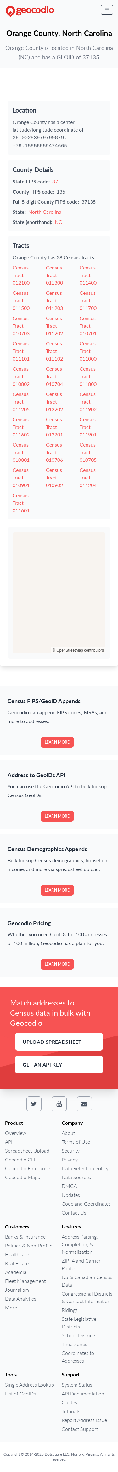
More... (13, 1307)
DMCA (69, 1186)
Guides (69, 1402)
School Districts (79, 1335)
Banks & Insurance (25, 1237)
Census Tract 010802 (21, 376)
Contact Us (74, 1212)
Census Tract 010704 (54, 376)
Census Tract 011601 (21, 502)
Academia (15, 1272)
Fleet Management (25, 1281)
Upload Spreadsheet (52, 1042)
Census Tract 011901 (88, 426)
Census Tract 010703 (21, 325)
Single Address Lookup (29, 1385)
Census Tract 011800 (88, 376)
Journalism (17, 1290)
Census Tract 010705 (88, 452)
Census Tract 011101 (21, 351)
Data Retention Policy (85, 1168)
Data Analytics (20, 1299)
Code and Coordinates (86, 1204)
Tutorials (71, 1411)
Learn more (57, 742)
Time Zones (74, 1344)
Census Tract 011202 (54, 325)
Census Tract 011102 (54, 351)
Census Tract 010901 (21, 477)
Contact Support (80, 1429)
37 (55, 181)
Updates (71, 1195)
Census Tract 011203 (54, 300)
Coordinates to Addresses (78, 1357)
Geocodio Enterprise (27, 1168)
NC (58, 222)
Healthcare (17, 1254)
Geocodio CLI (20, 1159)
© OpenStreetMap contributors (78, 650)
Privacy (70, 1159)
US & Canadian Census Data (87, 1281)
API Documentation (83, 1393)
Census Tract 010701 (88, 325)
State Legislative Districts (79, 1322)
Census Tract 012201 (54, 426)
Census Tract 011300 (54, 275)
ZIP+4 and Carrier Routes (81, 1264)
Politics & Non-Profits (28, 1245)
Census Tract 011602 (21, 426)
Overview (15, 1133)
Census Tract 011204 (88, 477)
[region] (59, 592)
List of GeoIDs (20, 1393)
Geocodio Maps (22, 1177)
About (68, 1133)
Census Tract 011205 (21, 401)
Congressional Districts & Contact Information (87, 1297)
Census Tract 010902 (54, 477)
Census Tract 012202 (54, 401)
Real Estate (17, 1263)
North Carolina (44, 212)
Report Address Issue (84, 1420)
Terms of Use (76, 1142)
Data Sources (76, 1177)
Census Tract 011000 (88, 351)
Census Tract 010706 (54, 452)
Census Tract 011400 (88, 275)
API (8, 1142)
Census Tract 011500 (21, 300)
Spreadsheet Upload (27, 1150)
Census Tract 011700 (88, 300)
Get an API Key (42, 1064)
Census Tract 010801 (21, 452)
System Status (77, 1385)
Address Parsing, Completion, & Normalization (80, 1244)
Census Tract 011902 (88, 401)
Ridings (70, 1310)
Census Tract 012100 (21, 275)
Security (71, 1150)
